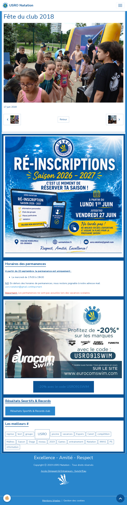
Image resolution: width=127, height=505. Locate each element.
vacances (68, 434)
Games (61, 441)
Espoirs (80, 434)
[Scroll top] (120, 498)
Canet (90, 434)
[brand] (18, 5)
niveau (42, 441)
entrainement (76, 441)
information (13, 447)
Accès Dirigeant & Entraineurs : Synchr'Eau (63, 471)
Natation (91, 441)
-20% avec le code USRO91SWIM (63, 386)
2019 (52, 441)
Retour (63, 119)
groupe (29, 434)
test (20, 434)
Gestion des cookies (74, 500)
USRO (42, 434)
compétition (103, 434)
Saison (21, 441)
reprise (10, 434)
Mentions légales (51, 500)
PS (111, 441)
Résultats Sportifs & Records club (30, 411)
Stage (32, 441)
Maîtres (10, 441)
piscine (55, 434)
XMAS (103, 441)
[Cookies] (7, 498)
